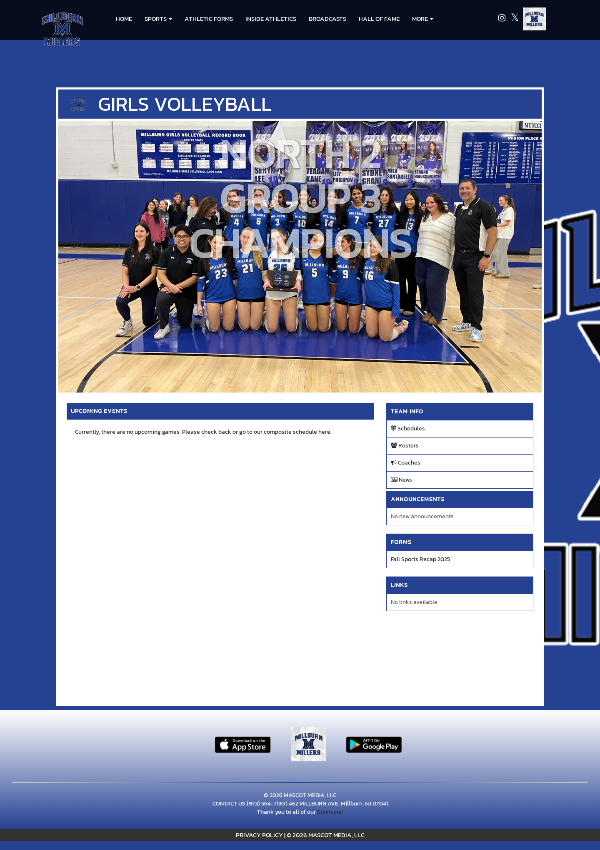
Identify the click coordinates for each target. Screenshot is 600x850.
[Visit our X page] (515, 19)
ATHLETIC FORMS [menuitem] (209, 18)
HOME (124, 18)
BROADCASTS (327, 18)
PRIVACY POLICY (259, 835)
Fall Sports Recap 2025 (420, 559)
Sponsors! (330, 812)
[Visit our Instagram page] (502, 19)
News (401, 479)
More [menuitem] (422, 18)
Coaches (405, 462)
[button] (158, 18)
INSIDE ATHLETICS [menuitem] (270, 18)
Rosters (405, 445)
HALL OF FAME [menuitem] (379, 18)
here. (325, 431)
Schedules (408, 428)
